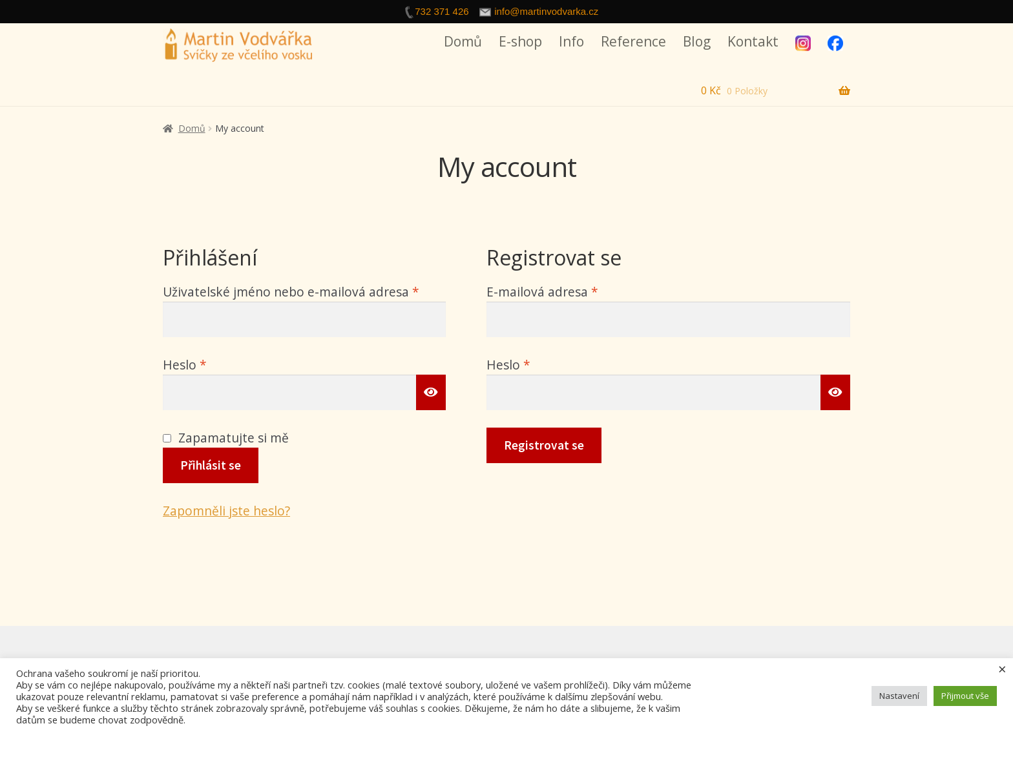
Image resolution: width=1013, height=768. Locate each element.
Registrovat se (544, 445)
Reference (633, 41)
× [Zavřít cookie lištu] (1002, 668)
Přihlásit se (210, 465)
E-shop (520, 41)
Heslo (208, 364)
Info (571, 41)
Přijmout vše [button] (965, 695)
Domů (463, 41)
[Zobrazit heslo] (431, 392)
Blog (697, 41)
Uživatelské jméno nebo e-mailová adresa (304, 291)
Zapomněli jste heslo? (226, 510)
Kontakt (752, 41)
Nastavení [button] (899, 695)
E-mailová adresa (565, 291)
